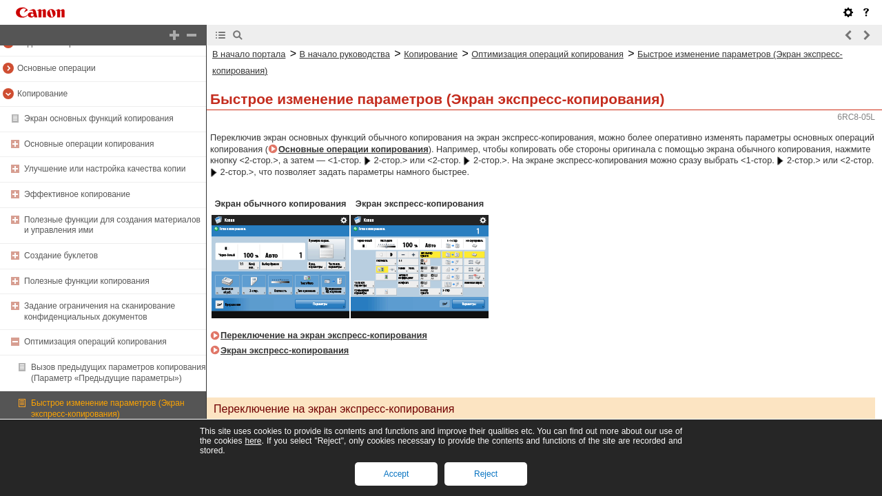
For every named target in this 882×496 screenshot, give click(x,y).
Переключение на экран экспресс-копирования (323, 335)
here (253, 441)
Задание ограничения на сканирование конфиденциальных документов (99, 311)
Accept (396, 474)
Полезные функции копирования (87, 281)
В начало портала (248, 54)
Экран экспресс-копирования (284, 350)
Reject (486, 474)
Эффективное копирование (77, 194)
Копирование (42, 94)
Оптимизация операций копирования (95, 342)
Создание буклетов (61, 255)
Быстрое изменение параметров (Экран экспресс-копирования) (108, 408)
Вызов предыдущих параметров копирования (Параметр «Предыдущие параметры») (118, 372)
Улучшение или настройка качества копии (104, 169)
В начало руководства (345, 54)
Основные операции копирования (89, 144)
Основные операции (56, 68)
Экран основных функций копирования (99, 118)
